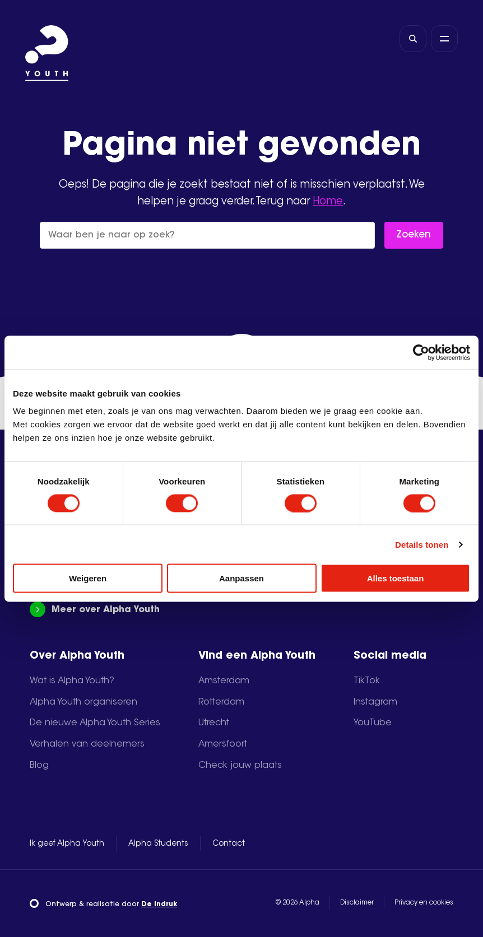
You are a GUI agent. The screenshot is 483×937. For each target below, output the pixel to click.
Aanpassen (241, 578)
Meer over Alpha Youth (94, 609)
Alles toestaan (395, 578)
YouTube (373, 723)
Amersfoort (222, 744)
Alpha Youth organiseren (83, 702)
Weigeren (87, 578)
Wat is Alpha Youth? (72, 681)
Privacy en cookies (423, 902)
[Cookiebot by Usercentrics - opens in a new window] (421, 352)
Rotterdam (221, 702)
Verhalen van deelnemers (87, 744)
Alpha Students (158, 844)
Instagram (375, 702)
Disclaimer (357, 902)
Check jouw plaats (240, 765)
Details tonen (421, 544)
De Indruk (159, 904)
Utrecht (213, 723)
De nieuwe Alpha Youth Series (95, 723)
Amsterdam (223, 681)
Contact (228, 844)
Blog (39, 765)
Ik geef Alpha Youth (67, 844)
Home (328, 202)
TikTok (367, 681)
